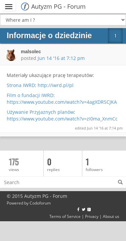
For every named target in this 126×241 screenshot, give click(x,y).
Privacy (91, 216)
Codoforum (40, 203)
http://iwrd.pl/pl (56, 85)
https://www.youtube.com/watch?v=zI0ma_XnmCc (62, 118)
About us (111, 216)
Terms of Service (65, 216)
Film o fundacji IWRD (30, 95)
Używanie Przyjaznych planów (40, 112)
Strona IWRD (21, 85)
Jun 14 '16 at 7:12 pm (61, 58)
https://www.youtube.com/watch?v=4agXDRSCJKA (62, 102)
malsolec (31, 51)
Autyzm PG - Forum (58, 6)
